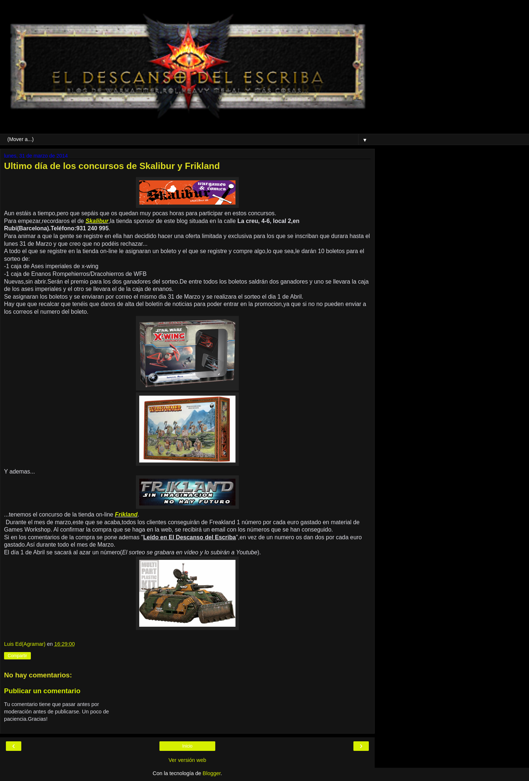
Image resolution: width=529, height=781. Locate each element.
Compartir (17, 655)
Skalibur (97, 221)
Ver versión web (187, 760)
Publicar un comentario (42, 691)
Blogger (212, 773)
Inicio (187, 746)
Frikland (126, 514)
